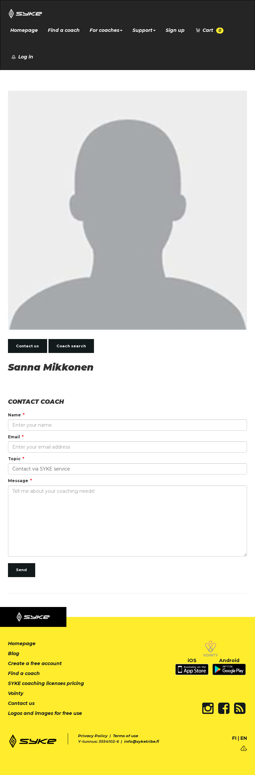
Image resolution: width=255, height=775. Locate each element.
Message (18, 480)
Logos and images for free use (45, 713)
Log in (21, 57)
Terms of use (125, 735)
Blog (13, 653)
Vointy (15, 693)
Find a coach (64, 30)
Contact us (27, 346)
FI (234, 738)
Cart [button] (209, 30)
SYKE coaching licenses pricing (46, 683)
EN (243, 738)
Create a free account (35, 663)
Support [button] (144, 30)
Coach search (71, 346)
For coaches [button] (106, 30)
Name (14, 414)
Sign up (175, 30)
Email (14, 436)
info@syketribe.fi (141, 741)
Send (21, 569)
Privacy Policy (93, 735)
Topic (14, 458)
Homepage (24, 30)
